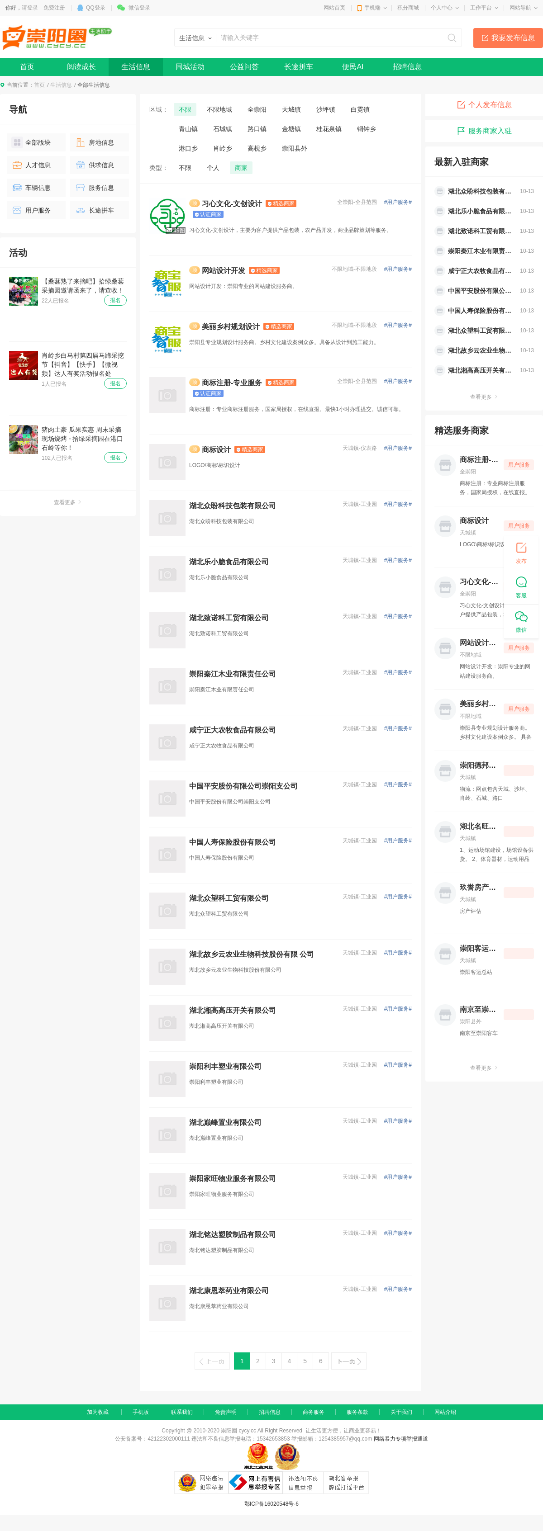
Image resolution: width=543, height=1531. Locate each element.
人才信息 (31, 165)
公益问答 (244, 67)
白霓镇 (360, 109)
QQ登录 (95, 8)
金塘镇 (291, 128)
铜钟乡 (366, 128)
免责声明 (226, 1412)
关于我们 (401, 1412)
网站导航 (520, 8)
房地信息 (94, 142)
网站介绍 (445, 1412)
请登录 (30, 8)
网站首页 (334, 8)
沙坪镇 (325, 109)
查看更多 (68, 502)
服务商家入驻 (484, 131)
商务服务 (313, 1412)
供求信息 (94, 165)
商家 (241, 167)
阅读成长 (81, 67)
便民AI (352, 67)
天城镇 (291, 109)
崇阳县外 (294, 148)
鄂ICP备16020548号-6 (271, 1504)
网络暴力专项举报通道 (401, 1439)
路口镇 (257, 128)
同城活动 (190, 67)
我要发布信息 (513, 38)
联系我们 (182, 1412)
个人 (213, 167)
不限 (185, 109)
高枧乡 (257, 148)
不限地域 (219, 109)
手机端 (372, 8)
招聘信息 (407, 67)
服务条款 (357, 1412)
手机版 (141, 1412)
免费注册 (54, 8)
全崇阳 (257, 109)
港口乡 (188, 148)
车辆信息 (31, 188)
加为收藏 (98, 1412)
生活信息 (135, 67)
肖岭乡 (222, 148)
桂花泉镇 (329, 128)
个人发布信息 (484, 104)
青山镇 (188, 128)
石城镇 (222, 128)
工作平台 (481, 8)
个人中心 (441, 8)
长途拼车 (298, 67)
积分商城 (408, 8)
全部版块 (31, 142)
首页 (27, 67)
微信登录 (139, 8)
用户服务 (31, 210)
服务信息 (94, 188)
